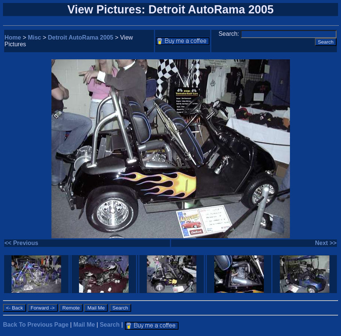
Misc (34, 37)
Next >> (326, 243)
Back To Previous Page (36, 324)
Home (12, 37)
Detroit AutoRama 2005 (80, 37)
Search (110, 324)
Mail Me (84, 324)
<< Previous (21, 243)
